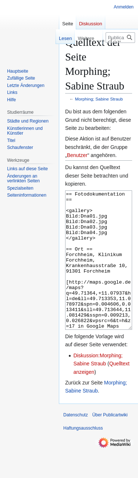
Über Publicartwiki (110, 442)
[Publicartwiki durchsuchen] (120, 37)
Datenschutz (75, 442)
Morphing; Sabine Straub (99, 98)
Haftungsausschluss (83, 455)
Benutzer (77, 155)
